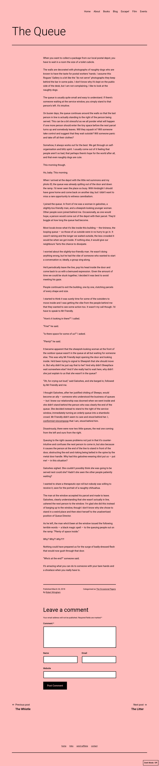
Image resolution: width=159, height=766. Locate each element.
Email (84, 653)
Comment (48, 623)
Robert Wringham (53, 592)
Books (106, 11)
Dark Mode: (150, 762)
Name (46, 653)
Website (47, 668)
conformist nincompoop (56, 421)
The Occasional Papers (106, 589)
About (97, 11)
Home (87, 11)
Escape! (125, 11)
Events (143, 11)
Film (134, 11)
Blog (115, 11)
